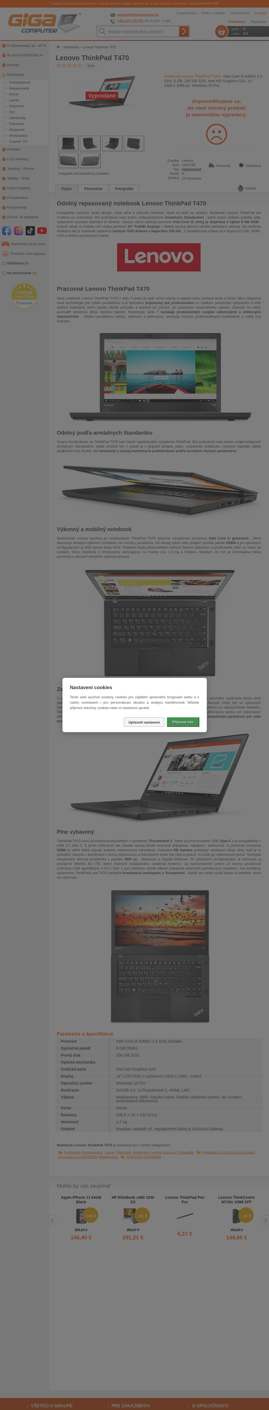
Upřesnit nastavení (144, 722)
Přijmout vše (182, 722)
